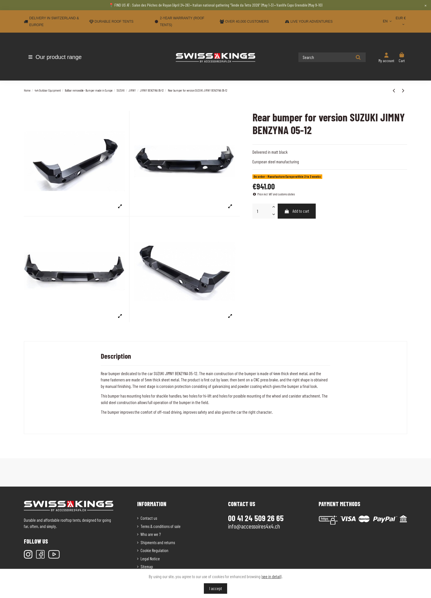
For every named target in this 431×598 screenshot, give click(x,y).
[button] (57, 57)
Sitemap (147, 566)
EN (388, 21)
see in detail (271, 576)
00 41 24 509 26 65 (256, 518)
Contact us (149, 518)
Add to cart (296, 211)
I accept (215, 588)
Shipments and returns (158, 542)
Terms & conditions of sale (161, 526)
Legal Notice (150, 558)
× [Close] (425, 5)
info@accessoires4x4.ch (254, 526)
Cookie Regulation (154, 550)
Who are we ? (151, 534)
